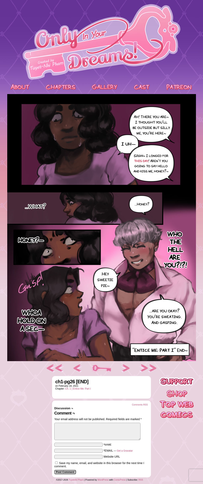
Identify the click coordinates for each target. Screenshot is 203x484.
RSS (140, 480)
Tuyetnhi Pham (76, 480)
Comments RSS (140, 404)
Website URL (112, 456)
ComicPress (120, 480)
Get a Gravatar (125, 450)
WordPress (103, 480)
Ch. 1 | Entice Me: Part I (78, 388)
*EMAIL (118, 450)
